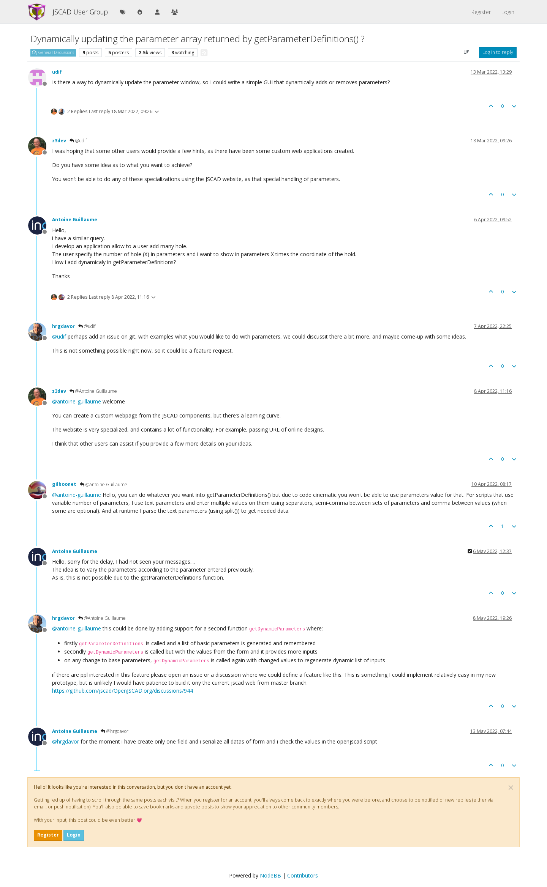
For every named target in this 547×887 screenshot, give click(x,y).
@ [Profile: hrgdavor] (65, 741)
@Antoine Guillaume (93, 391)
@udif (78, 140)
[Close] (511, 787)
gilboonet (64, 484)
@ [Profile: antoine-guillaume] (76, 401)
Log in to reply (497, 52)
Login (74, 835)
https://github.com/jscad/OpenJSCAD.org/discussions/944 (122, 690)
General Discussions (53, 52)
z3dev (59, 140)
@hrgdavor (114, 731)
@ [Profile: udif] (59, 336)
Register (48, 835)
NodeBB (270, 875)
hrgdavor (63, 326)
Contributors (302, 875)
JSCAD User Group (80, 11)
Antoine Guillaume (74, 219)
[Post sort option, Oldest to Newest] (466, 52)
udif (57, 72)
